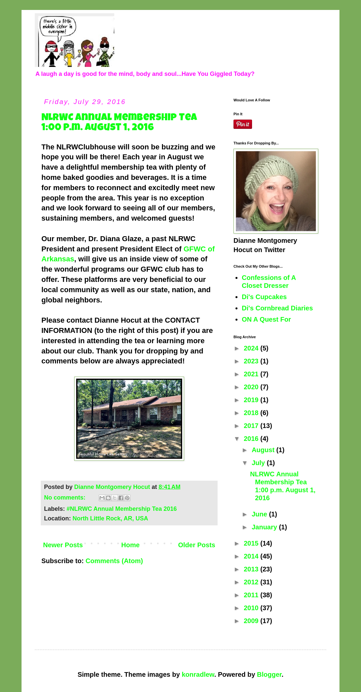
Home (130, 545)
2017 (252, 425)
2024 (252, 348)
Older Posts (196, 545)
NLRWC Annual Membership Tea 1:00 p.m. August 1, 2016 (119, 123)
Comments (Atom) (114, 560)
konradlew (198, 674)
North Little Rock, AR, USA (110, 518)
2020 (252, 387)
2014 (252, 556)
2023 (252, 361)
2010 (252, 608)
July (259, 462)
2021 (252, 374)
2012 (252, 582)
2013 (252, 569)
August (264, 449)
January (265, 527)
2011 (252, 595)
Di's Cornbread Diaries (277, 308)
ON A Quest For (266, 319)
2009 (252, 620)
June (260, 514)
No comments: (65, 497)
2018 (252, 412)
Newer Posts (63, 545)
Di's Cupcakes (264, 296)
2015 (252, 543)
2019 (252, 399)
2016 (252, 438)
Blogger (269, 674)
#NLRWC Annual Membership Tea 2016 (122, 509)
